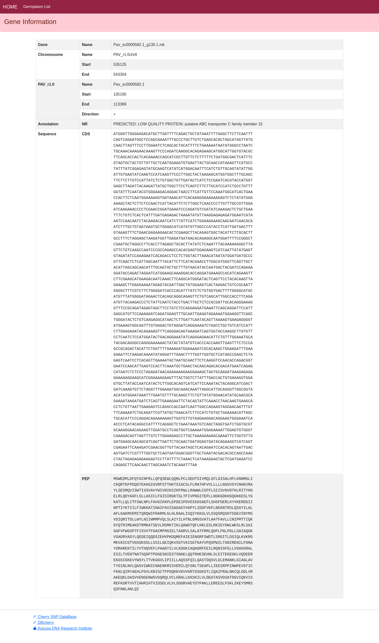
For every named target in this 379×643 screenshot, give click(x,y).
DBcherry (43, 622)
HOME (10, 6)
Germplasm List (36, 7)
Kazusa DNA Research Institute (62, 628)
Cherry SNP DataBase (54, 617)
